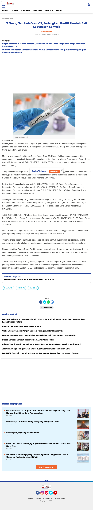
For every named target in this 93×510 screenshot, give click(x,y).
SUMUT (59, 11)
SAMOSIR (49, 11)
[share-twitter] (44, 302)
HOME (5, 11)
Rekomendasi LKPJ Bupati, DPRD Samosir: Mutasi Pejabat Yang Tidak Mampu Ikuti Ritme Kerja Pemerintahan (38, 411)
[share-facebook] (40, 302)
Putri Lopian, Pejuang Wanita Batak (22, 432)
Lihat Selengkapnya (46, 467)
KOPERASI (25, 11)
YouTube (57, 494)
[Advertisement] (46, 73)
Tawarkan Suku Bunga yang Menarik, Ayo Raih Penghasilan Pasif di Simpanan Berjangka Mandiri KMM (37, 455)
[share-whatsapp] (48, 302)
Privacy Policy (60, 498)
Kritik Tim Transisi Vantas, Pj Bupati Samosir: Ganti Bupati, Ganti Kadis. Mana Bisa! (38, 444)
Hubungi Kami (48, 498)
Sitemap (31, 498)
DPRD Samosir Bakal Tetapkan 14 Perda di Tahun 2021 (29, 279)
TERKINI (14, 11)
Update (54, 171)
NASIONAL (37, 11)
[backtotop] (46, 482)
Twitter (52, 494)
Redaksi (38, 498)
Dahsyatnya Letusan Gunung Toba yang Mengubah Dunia (32, 421)
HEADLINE (8, 288)
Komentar (47, 307)
